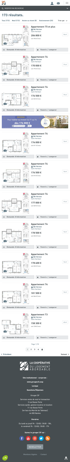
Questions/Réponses (35, 390)
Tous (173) (6, 20)
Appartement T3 (39, 314)
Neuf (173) (16, 20)
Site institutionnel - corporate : (35, 377)
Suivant (65, 354)
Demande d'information (14, 50)
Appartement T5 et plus (43, 26)
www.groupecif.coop (35, 382)
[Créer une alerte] (42, 349)
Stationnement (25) (46, 20)
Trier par (61, 20)
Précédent (6, 354)
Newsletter (35, 447)
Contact (44, 454)
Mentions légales (30, 454)
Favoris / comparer (47, 50)
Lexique (35, 386)
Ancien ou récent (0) (29, 20)
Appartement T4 (39, 56)
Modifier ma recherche (13, 8)
